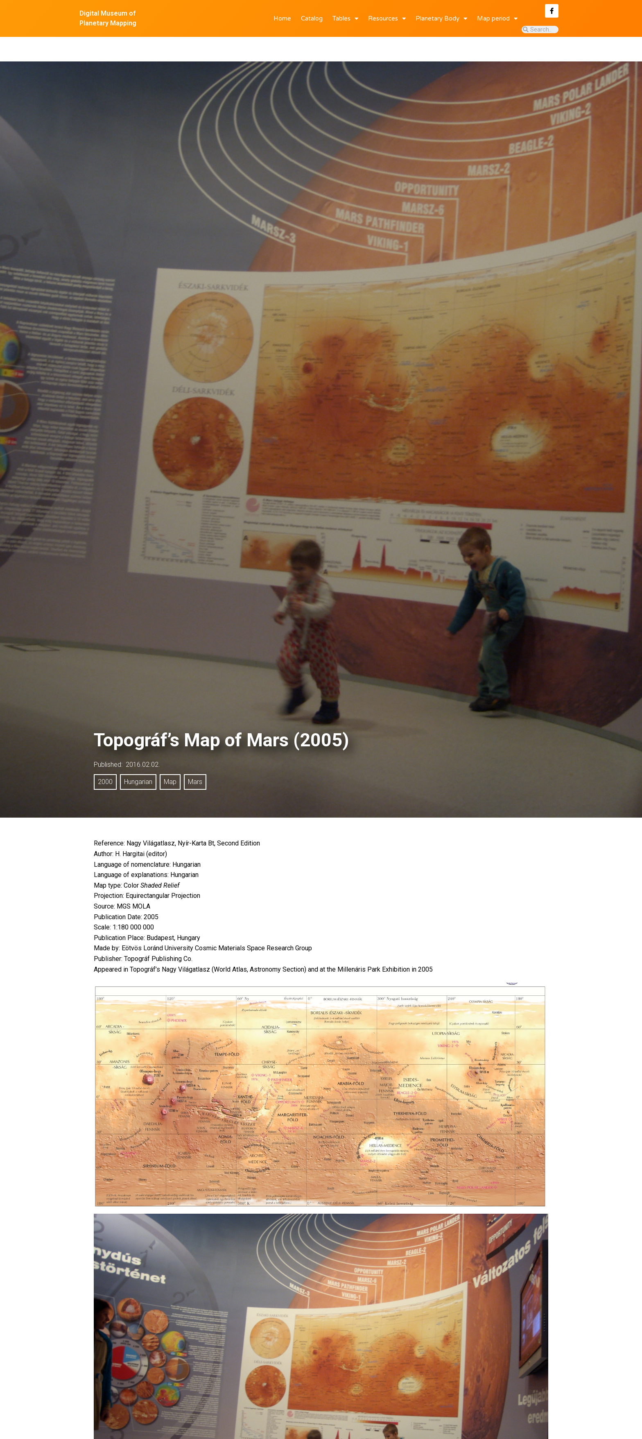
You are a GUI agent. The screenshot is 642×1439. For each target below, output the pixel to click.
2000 (105, 757)
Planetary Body (441, 18)
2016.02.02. (143, 740)
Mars (195, 757)
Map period (497, 18)
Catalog (312, 18)
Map (170, 757)
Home (282, 18)
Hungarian (138, 757)
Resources (387, 18)
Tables (345, 18)
